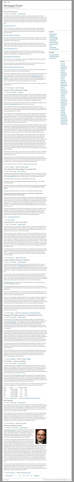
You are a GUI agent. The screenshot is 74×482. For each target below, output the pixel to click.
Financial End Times (54, 39)
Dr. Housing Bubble (54, 37)
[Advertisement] (58, 20)
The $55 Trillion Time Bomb (13, 217)
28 (20, 475)
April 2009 (63, 112)
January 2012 (63, 82)
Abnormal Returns (53, 34)
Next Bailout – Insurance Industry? (15, 361)
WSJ (39, 312)
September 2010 (64, 92)
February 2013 (64, 73)
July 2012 (63, 77)
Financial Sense (53, 40)
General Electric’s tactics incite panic (15, 222)
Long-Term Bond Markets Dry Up (10, 48)
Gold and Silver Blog (54, 42)
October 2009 (63, 102)
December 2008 (64, 118)
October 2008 (63, 122)
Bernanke (24, 472)
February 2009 (64, 115)
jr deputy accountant (54, 44)
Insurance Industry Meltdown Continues (16, 260)
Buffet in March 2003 (11, 176)
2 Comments (20, 92)
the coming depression (54, 49)
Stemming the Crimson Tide (9, 25)
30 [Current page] (27, 475)
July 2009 (63, 107)
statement (19, 375)
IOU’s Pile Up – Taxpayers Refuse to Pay (12, 104)
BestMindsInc (52, 35)
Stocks (12, 87)
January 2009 (63, 117)
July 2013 (63, 70)
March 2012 (63, 80)
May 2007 (7, 190)
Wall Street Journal (10, 429)
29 (23, 475)
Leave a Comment (22, 13)
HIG (24, 312)
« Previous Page (8, 475)
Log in (69, 479)
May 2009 (63, 110)
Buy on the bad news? (11, 12)
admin (15, 13)
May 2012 (63, 78)
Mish (50, 45)
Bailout (12, 166)
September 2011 (64, 85)
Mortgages (13, 359)
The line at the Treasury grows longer (16, 90)
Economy (13, 219)
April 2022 (63, 63)
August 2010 (63, 93)
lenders (24, 359)
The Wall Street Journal (22, 265)
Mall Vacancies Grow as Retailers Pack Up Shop (14, 67)
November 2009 (64, 100)
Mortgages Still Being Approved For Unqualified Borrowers (23, 315)
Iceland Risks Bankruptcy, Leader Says (12, 35)
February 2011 (64, 90)
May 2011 (63, 87)
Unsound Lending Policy (11, 322)
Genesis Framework (56, 479)
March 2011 (63, 88)
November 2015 (64, 67)
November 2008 (64, 120)
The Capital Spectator (54, 54)
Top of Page (6, 479)
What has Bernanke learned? (13, 425)
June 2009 (63, 108)
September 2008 (64, 123)
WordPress (64, 479)
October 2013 (63, 68)
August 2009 (63, 105)
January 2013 (63, 75)
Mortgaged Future (13, 5)
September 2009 (64, 103)
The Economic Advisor (54, 56)
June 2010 (63, 97)
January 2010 (63, 98)
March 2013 (63, 72)
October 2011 (63, 83)
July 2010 (63, 95)
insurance (27, 312)
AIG (22, 312)
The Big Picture (53, 47)
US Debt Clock (53, 58)
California (27, 166)
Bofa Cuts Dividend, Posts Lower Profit (12, 56)
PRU (33, 312)
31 (31, 475)
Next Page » (36, 475)
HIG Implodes (8, 400)
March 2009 (63, 113)
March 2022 (63, 65)
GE (22, 257)
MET (31, 312)
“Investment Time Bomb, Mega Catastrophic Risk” (20, 169)
